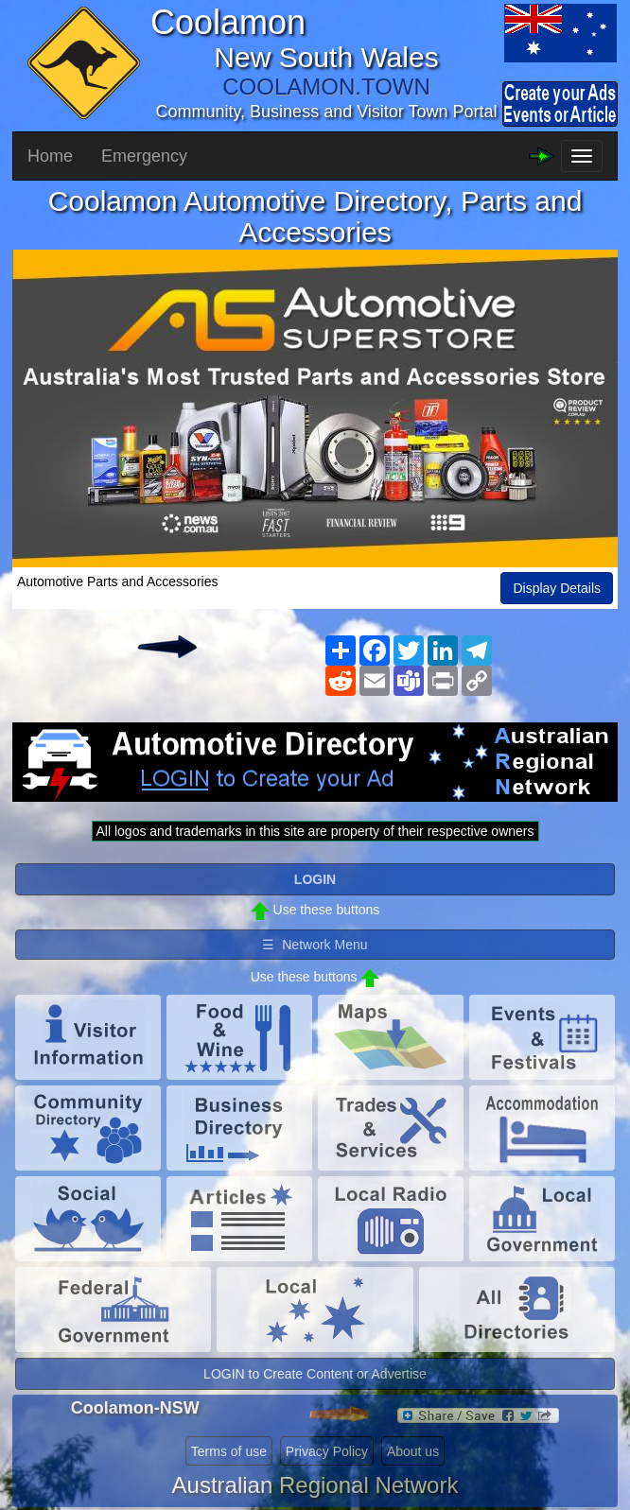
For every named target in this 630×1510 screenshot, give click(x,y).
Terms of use (229, 1451)
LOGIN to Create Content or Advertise (315, 1373)
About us (413, 1451)
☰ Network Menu (314, 944)
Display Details (557, 588)
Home (50, 156)
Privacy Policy (327, 1451)
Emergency (144, 156)
